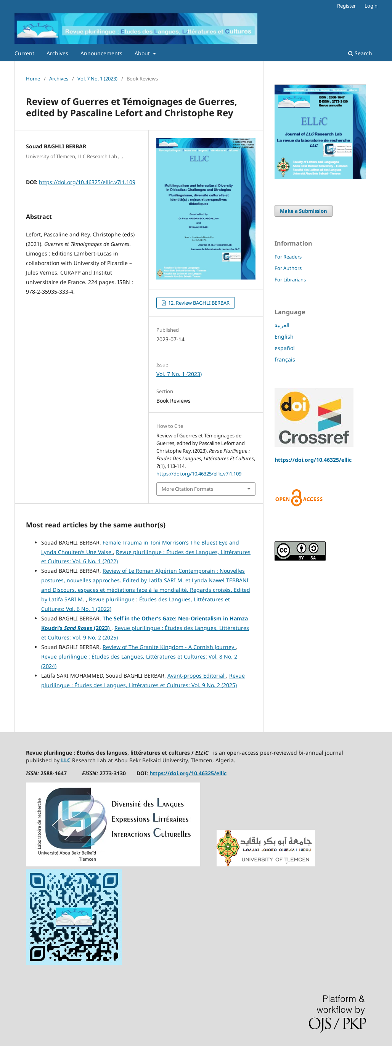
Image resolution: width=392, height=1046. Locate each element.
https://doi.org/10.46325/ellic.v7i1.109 (87, 182)
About (143, 53)
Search (360, 53)
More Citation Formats (187, 488)
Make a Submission (303, 210)
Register (346, 5)
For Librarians (290, 279)
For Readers (288, 256)
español (285, 348)
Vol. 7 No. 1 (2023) (97, 78)
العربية (282, 325)
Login (371, 5)
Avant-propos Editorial (196, 675)
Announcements (101, 53)
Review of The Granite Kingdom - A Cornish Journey (169, 647)
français (285, 359)
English (284, 336)
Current (24, 53)
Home (33, 78)
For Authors (288, 268)
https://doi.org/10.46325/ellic (313, 459)
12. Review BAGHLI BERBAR (198, 302)
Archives (57, 53)
